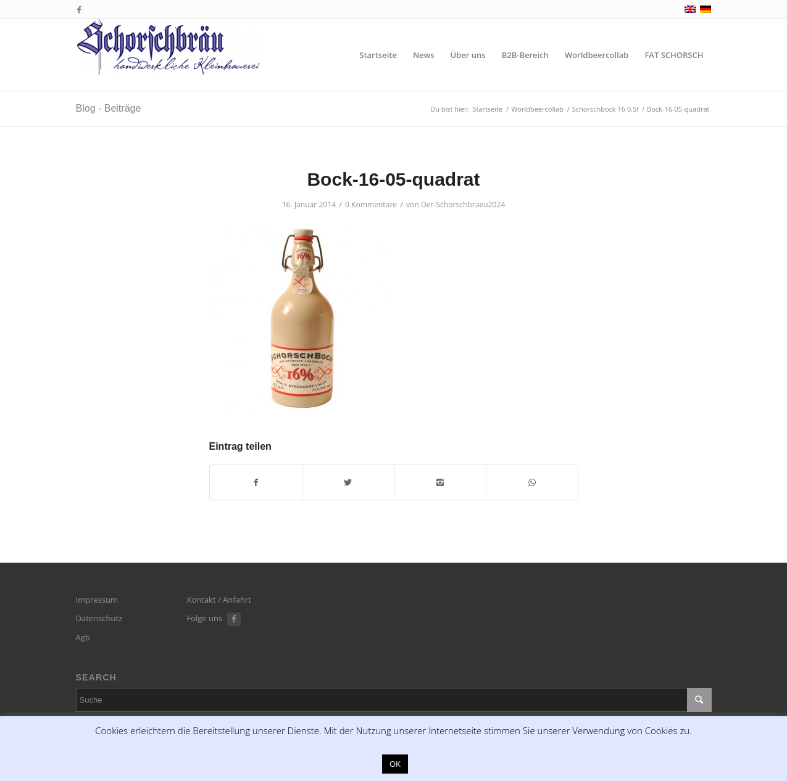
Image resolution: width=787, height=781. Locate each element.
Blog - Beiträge (108, 108)
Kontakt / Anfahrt (219, 599)
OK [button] (395, 763)
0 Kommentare (371, 204)
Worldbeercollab (537, 109)
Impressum (97, 599)
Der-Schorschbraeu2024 (463, 204)
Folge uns (205, 618)
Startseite (487, 109)
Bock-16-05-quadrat (393, 179)
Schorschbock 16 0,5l (605, 109)
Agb (83, 637)
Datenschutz (99, 618)
